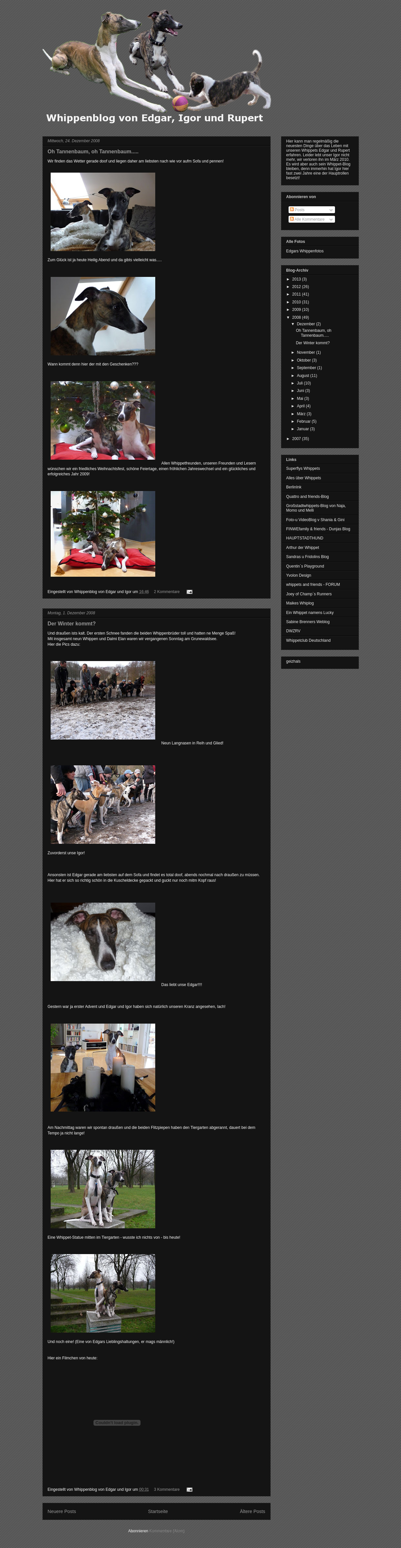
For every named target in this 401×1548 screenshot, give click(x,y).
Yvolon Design (298, 575)
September (307, 368)
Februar (304, 421)
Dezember (306, 324)
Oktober (304, 360)
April (301, 406)
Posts (297, 210)
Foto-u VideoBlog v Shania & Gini (315, 520)
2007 (297, 438)
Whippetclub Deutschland (308, 640)
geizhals (293, 661)
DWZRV (293, 631)
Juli (300, 383)
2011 (297, 294)
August (303, 375)
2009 (297, 309)
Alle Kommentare (307, 219)
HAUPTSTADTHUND (305, 538)
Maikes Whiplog (300, 603)
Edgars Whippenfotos (305, 251)
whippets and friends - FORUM (313, 584)
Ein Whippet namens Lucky (310, 612)
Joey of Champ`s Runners (309, 594)
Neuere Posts (62, 1511)
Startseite (158, 1511)
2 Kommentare (167, 591)
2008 (297, 317)
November (306, 352)
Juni (301, 390)
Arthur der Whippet (302, 547)
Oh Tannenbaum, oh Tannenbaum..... (93, 151)
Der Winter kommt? (72, 623)
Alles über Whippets (303, 478)
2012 (297, 286)
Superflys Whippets (303, 468)
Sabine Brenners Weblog (308, 622)
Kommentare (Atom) (167, 1531)
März (302, 414)
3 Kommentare (167, 1489)
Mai (300, 398)
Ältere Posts (252, 1511)
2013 (297, 279)
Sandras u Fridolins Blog (307, 556)
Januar (303, 429)
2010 (297, 302)
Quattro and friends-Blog (307, 496)
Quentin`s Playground (305, 566)
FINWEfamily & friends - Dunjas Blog (318, 529)
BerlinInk (294, 487)
